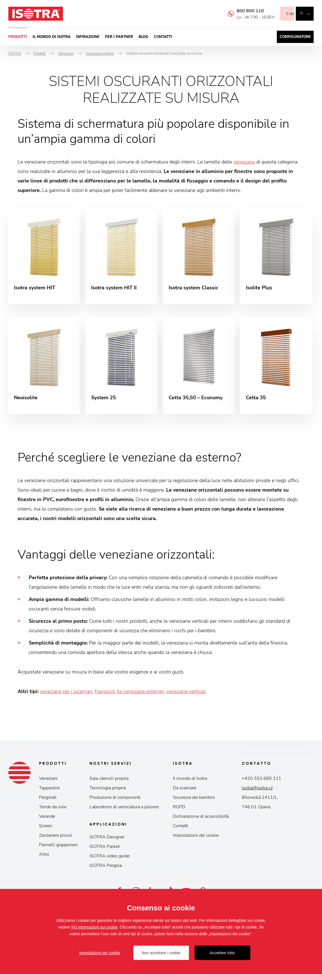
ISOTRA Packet (104, 848)
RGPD (179, 808)
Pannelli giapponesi (58, 846)
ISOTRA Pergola (105, 867)
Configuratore (295, 36)
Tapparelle (49, 789)
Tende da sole (52, 808)
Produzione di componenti (115, 798)
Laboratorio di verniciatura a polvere (124, 808)
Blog (143, 36)
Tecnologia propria (107, 789)
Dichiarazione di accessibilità (201, 817)
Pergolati (48, 798)
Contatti (163, 36)
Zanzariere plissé (55, 836)
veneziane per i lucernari (66, 692)
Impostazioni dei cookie (196, 836)
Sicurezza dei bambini (194, 798)
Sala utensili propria (109, 779)
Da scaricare (184, 789)
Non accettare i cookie (161, 953)
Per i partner (119, 36)
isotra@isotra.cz (257, 789)
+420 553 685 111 (261, 779)
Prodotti (17, 36)
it (301, 13)
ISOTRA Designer (106, 838)
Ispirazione (88, 36)
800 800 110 (243, 11)
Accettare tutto (222, 953)
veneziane (244, 161)
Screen (45, 827)
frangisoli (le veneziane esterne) (129, 692)
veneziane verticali (186, 692)
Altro (44, 855)
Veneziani (48, 779)
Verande (47, 817)
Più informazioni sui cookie (94, 927)
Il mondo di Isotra (52, 36)
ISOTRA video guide (109, 857)
